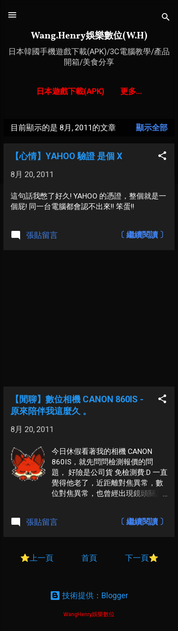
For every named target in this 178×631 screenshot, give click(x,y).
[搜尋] (166, 17)
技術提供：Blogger (89, 595)
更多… (131, 91)
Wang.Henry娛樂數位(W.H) (89, 36)
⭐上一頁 (36, 557)
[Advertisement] (89, 318)
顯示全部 (152, 127)
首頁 (90, 557)
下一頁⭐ (141, 557)
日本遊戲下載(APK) (70, 91)
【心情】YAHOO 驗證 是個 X (66, 156)
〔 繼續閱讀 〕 (142, 234)
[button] (162, 156)
